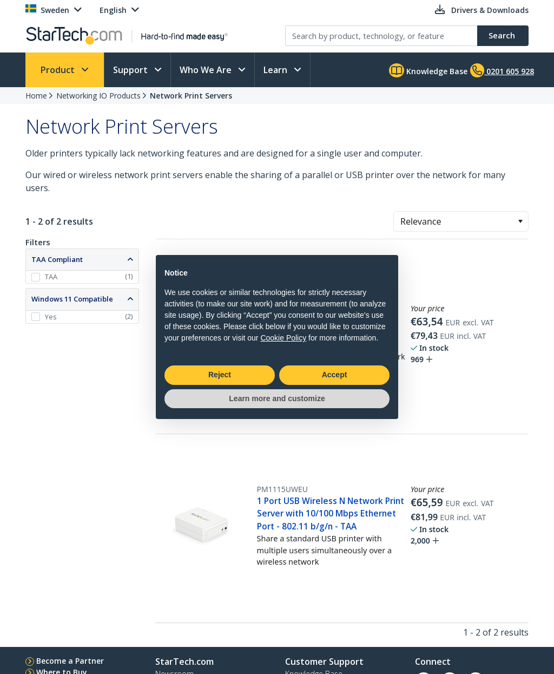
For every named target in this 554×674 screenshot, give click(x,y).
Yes (51, 317)
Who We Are (207, 70)
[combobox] (461, 221)
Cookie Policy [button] (283, 337)
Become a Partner (70, 661)
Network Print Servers (191, 95)
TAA (51, 277)
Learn (276, 70)
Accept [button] (334, 374)
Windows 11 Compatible (72, 299)
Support (131, 70)
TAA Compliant (57, 259)
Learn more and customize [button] (277, 398)
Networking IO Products (98, 95)
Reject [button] (219, 374)
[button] (520, 221)
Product (59, 70)
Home (36, 95)
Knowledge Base (428, 70)
